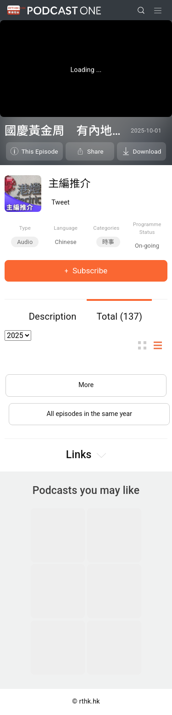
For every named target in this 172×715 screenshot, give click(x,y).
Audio (25, 241)
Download (147, 151)
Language (66, 228)
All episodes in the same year (89, 414)
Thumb (145, 346)
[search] (141, 10)
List (160, 346)
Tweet (60, 202)
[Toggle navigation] (157, 10)
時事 (108, 241)
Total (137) (120, 316)
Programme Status (147, 228)
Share (95, 151)
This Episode (40, 151)
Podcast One (64, 10)
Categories (106, 228)
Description (53, 316)
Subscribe (89, 270)
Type (25, 228)
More (86, 385)
